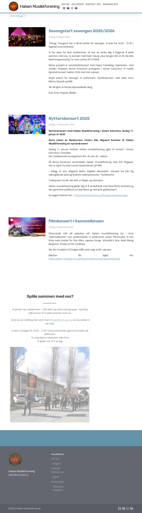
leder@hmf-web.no (63, 319)
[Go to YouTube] (68, 8)
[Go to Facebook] (64, 8)
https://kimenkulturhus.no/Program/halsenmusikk (101, 195)
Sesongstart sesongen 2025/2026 (82, 30)
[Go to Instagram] (72, 8)
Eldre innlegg (17, 15)
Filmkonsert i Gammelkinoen (76, 221)
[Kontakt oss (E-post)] (76, 8)
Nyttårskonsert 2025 (69, 118)
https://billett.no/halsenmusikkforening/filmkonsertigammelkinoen (84, 258)
